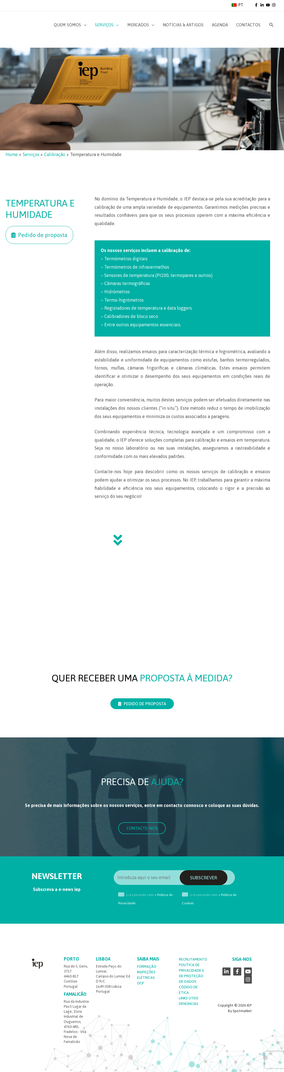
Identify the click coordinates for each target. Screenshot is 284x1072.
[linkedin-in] (262, 5)
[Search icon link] (271, 25)
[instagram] (274, 5)
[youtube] (268, 5)
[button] (39, 235)
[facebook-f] (256, 5)
